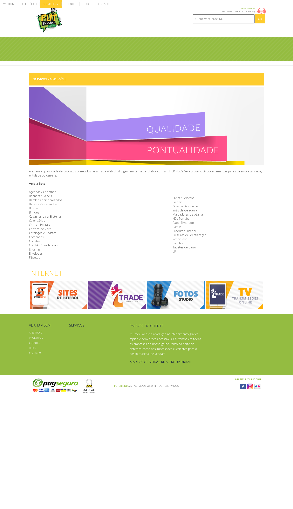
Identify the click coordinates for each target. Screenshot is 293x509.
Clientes (34, 343)
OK (260, 19)
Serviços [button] (51, 4)
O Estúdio (35, 332)
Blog (32, 348)
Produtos (36, 337)
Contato (35, 353)
